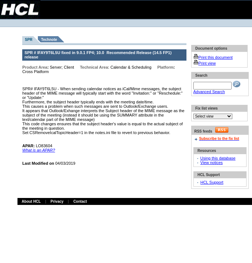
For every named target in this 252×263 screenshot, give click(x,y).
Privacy (57, 201)
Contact (80, 201)
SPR (28, 40)
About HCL (31, 201)
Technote (49, 40)
